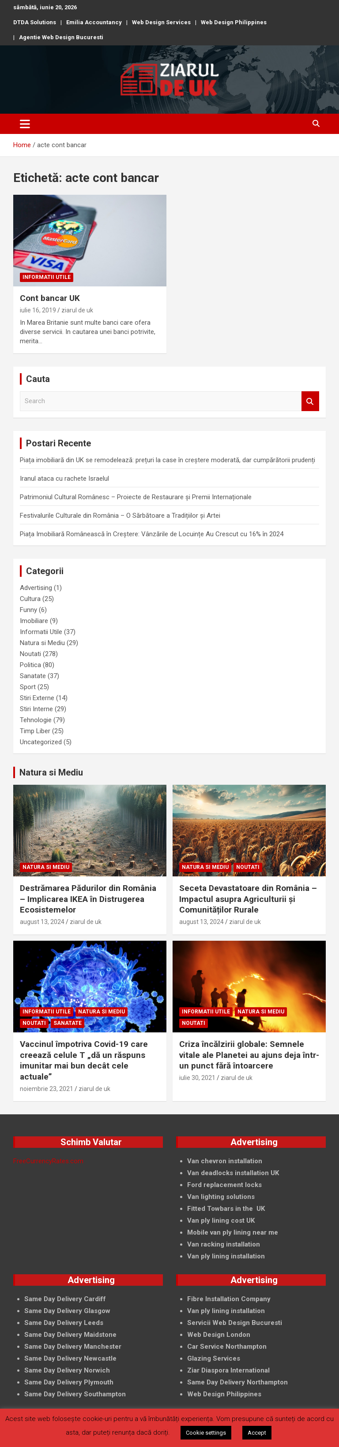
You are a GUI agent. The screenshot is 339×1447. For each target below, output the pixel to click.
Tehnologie (36, 720)
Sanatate (33, 676)
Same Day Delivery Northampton (237, 1382)
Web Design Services (161, 22)
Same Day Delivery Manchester (72, 1347)
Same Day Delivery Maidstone (70, 1335)
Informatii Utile (47, 277)
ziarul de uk (77, 310)
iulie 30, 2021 (197, 1077)
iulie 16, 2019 (38, 310)
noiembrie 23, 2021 (46, 1088)
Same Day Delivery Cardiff (65, 1299)
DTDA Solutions (34, 22)
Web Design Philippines (234, 22)
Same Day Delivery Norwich (67, 1370)
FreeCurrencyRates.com (48, 1161)
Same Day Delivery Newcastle (70, 1358)
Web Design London (218, 1335)
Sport (28, 687)
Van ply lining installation (226, 1311)
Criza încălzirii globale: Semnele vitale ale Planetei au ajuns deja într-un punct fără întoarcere (249, 1055)
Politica (30, 665)
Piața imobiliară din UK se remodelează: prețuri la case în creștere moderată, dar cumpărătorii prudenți (167, 460)
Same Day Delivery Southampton (75, 1394)
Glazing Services (213, 1358)
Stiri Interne (36, 709)
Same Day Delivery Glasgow (67, 1311)
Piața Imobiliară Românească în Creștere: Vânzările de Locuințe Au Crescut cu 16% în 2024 (151, 534)
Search (310, 401)
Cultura (30, 599)
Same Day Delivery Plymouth (68, 1382)
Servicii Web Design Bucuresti (234, 1323)
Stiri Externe (37, 698)
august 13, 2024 (42, 921)
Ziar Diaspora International (228, 1370)
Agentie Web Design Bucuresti (61, 37)
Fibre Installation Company (229, 1299)
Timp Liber (35, 731)
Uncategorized (41, 742)
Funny (28, 610)
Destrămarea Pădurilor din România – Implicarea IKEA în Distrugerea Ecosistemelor (88, 899)
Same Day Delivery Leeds (63, 1323)
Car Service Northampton (227, 1347)
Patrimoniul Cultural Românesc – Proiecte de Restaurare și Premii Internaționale (136, 497)
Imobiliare (34, 621)
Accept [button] (257, 1432)
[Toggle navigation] (25, 124)
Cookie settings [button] (206, 1432)
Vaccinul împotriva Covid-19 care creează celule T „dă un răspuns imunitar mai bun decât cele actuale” (84, 1060)
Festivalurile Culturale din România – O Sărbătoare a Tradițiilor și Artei (120, 515)
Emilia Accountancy (94, 22)
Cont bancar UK (50, 298)
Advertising (36, 588)
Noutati (30, 654)
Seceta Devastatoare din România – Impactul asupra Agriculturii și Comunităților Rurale (248, 899)
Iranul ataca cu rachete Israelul (64, 478)
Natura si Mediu (42, 643)
